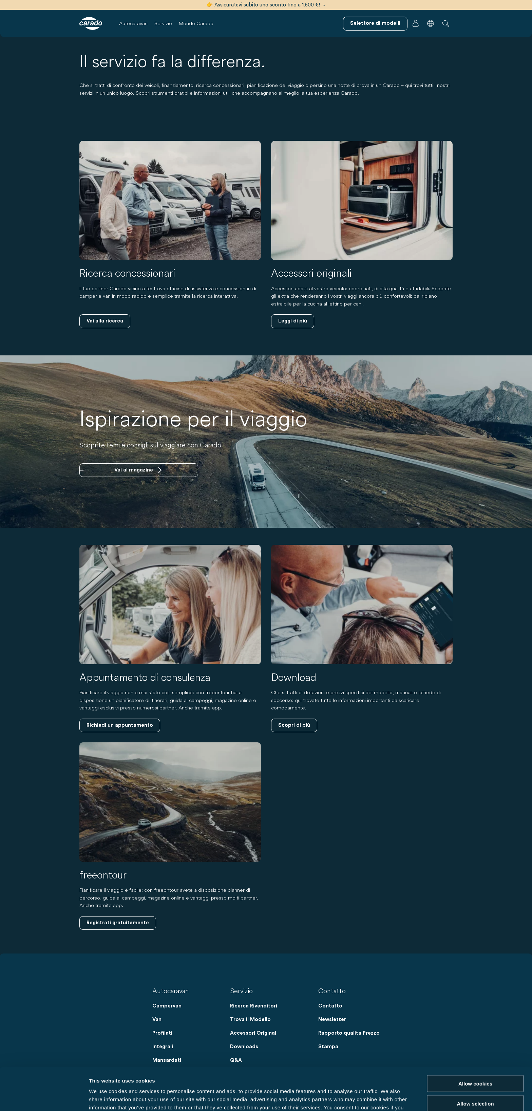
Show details (356, 1097)
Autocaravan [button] (133, 23)
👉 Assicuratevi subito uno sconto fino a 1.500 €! (266, 4)
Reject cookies (475, 1083)
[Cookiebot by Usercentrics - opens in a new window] (44, 1098)
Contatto (330, 1005)
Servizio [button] (163, 23)
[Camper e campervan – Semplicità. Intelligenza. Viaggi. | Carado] (90, 23)
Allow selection (475, 1063)
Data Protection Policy (280, 1075)
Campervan (167, 1005)
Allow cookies (475, 1043)
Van (157, 1019)
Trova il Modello (250, 1019)
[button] (430, 23)
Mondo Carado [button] (196, 23)
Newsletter (332, 1019)
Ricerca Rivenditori (253, 1005)
